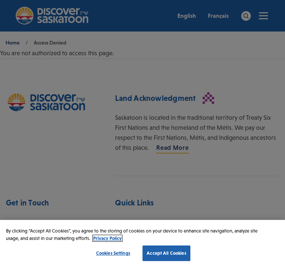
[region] (142, 243)
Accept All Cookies (166, 253)
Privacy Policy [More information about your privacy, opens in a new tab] (107, 238)
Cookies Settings (113, 253)
